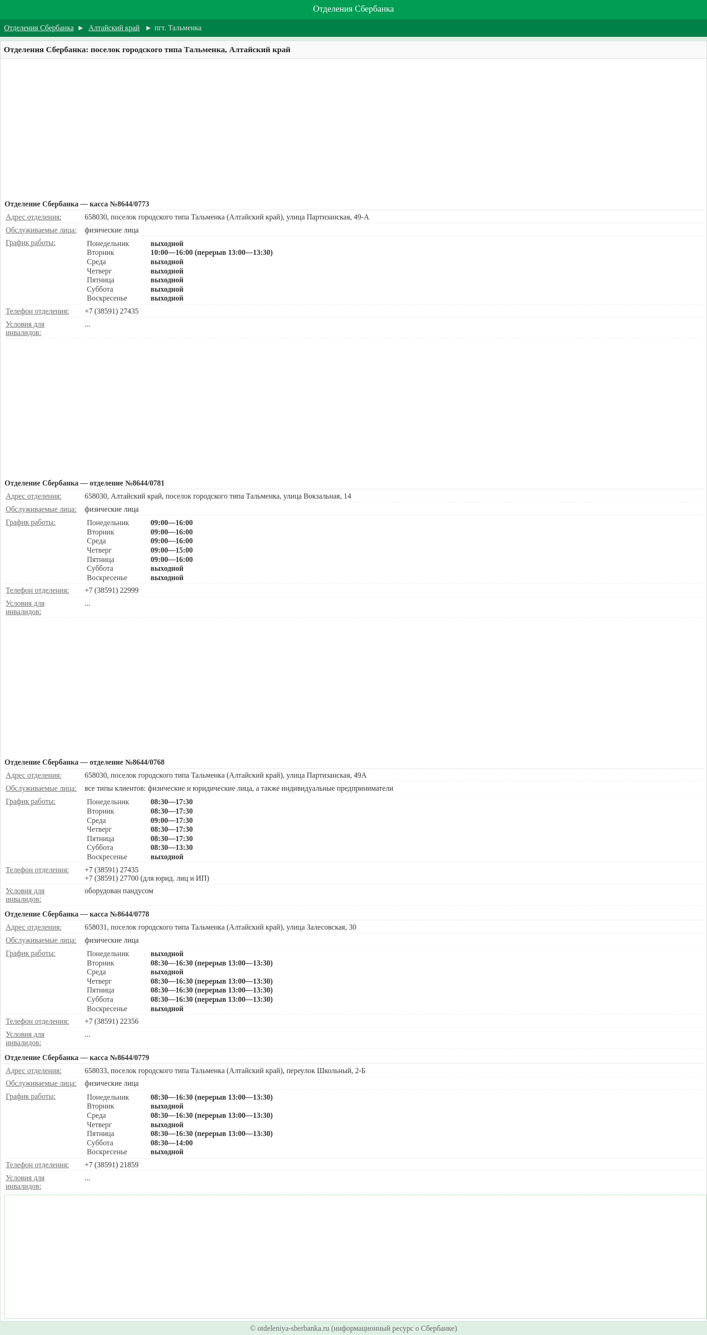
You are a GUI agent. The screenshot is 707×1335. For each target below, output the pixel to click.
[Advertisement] (285, 129)
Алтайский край (114, 28)
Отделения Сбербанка (353, 9)
